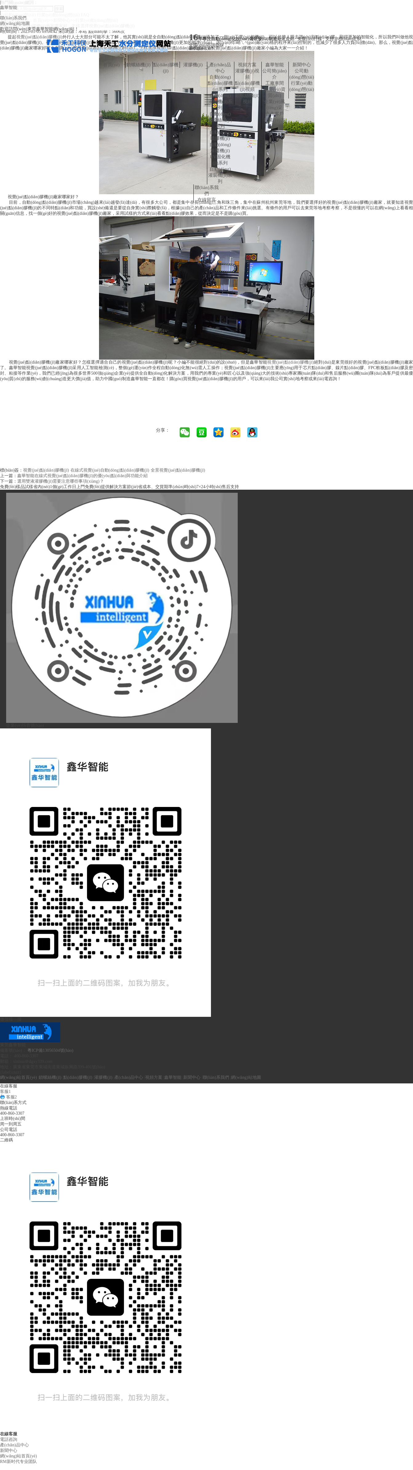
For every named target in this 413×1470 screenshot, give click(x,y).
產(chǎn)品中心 (220, 67)
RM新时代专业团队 (18, 1461)
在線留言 (206, 199)
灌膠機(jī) (193, 64)
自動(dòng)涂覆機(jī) (220, 147)
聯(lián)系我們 (13, 18)
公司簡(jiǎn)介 (274, 73)
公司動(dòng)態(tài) (301, 73)
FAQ (301, 95)
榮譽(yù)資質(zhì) (274, 92)
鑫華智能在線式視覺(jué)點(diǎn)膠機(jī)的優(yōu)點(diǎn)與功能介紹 (82, 475)
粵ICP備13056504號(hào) (50, 1050)
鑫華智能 (8, 7)
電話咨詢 (8, 1439)
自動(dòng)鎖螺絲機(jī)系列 (220, 120)
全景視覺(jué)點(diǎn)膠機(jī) (178, 470)
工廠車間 (274, 83)
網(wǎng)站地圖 (15, 23)
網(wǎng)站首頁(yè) (18, 1077)
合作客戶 (274, 113)
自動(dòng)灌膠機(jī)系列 (220, 101)
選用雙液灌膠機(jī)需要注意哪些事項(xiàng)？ (60, 481)
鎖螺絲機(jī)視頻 (247, 98)
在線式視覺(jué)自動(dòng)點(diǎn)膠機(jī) (109, 470)
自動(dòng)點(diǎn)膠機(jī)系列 (220, 83)
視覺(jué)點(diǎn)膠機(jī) (290, 362)
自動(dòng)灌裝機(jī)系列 (220, 175)
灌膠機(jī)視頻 (247, 73)
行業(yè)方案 (274, 123)
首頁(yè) (111, 64)
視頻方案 (247, 64)
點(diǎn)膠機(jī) (165, 67)
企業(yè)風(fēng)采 (274, 104)
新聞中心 (301, 64)
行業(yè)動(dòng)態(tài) (301, 86)
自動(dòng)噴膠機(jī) (220, 135)
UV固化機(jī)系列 (220, 159)
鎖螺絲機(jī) (138, 64)
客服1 (5, 1091)
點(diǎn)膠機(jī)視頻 (247, 86)
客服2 (8, 1097)
